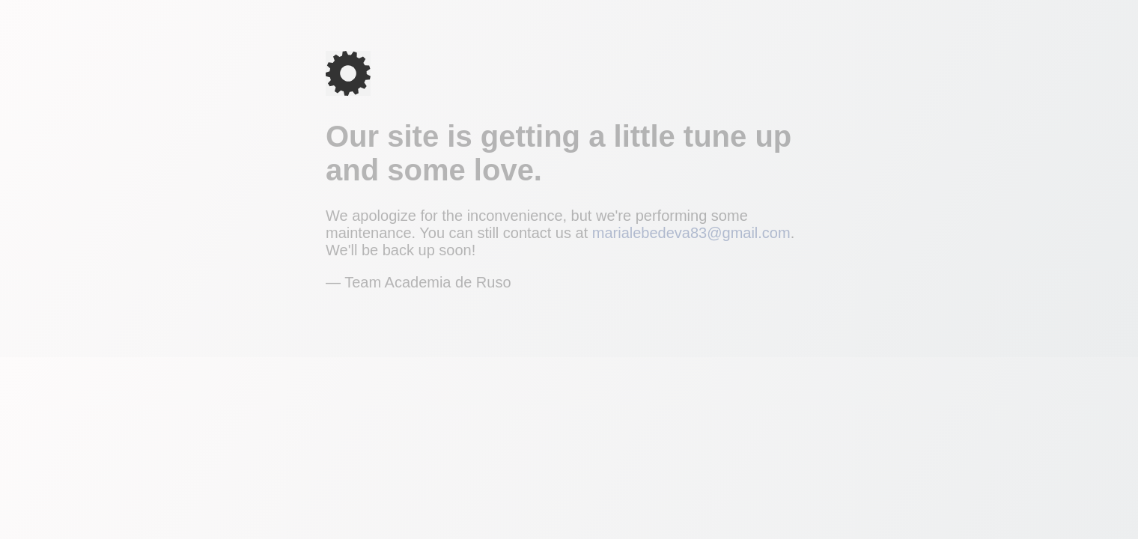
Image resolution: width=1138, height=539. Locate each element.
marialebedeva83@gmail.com (691, 233)
